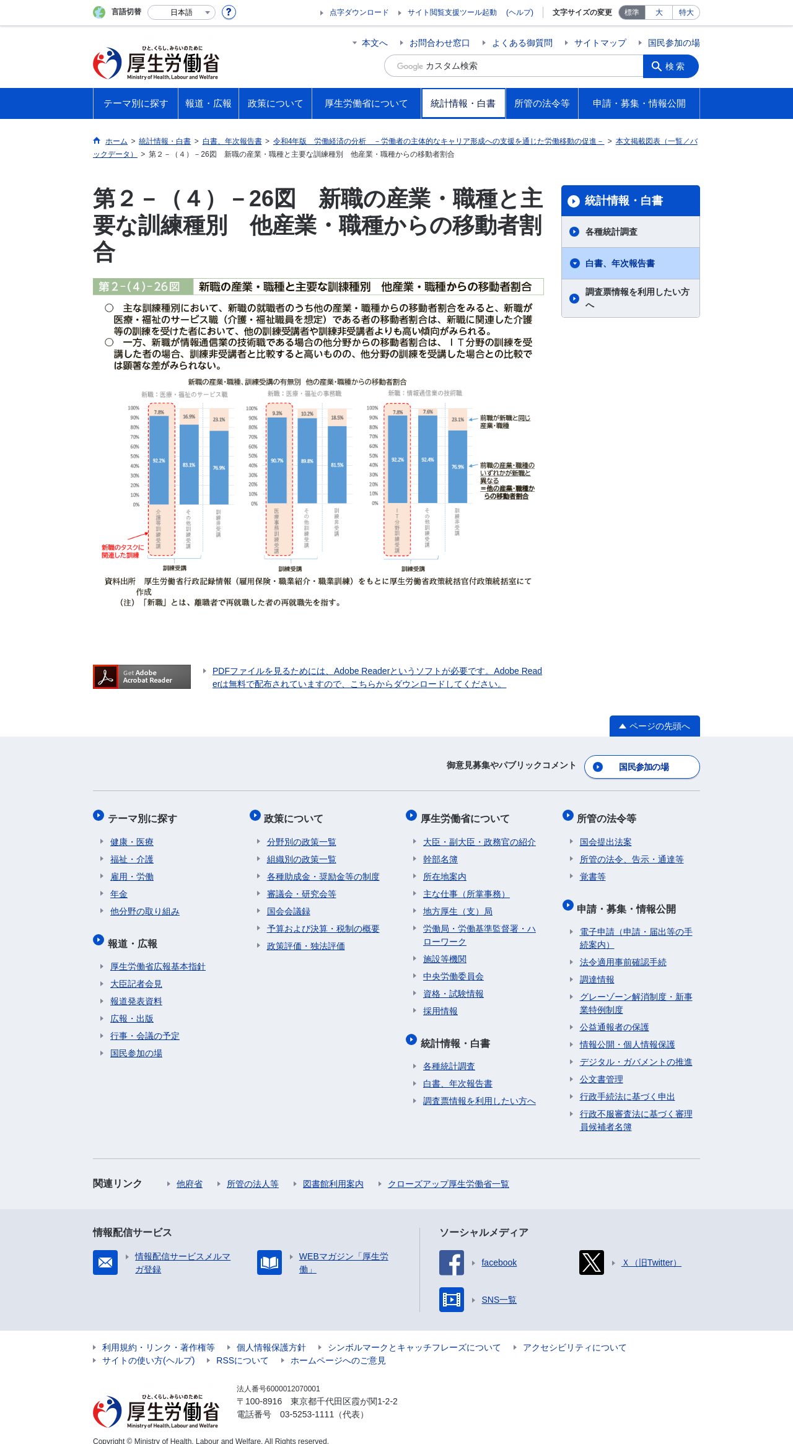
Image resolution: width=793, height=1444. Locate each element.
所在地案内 (445, 868)
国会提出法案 (606, 834)
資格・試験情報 (453, 986)
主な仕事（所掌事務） (466, 886)
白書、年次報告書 (620, 263)
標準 (631, 12)
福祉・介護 (132, 851)
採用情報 (440, 1003)
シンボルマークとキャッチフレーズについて (414, 1334)
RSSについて (242, 1347)
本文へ (375, 42)
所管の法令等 (609, 813)
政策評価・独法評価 (306, 938)
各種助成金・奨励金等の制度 (323, 868)
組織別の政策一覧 (301, 851)
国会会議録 (288, 903)
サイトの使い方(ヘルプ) (148, 1347)
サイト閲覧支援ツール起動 (452, 12)
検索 (677, 66)
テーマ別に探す (145, 813)
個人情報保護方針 (271, 1334)
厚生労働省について (467, 813)
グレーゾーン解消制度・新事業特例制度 (636, 989)
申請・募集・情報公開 (629, 897)
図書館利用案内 (333, 1170)
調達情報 (597, 966)
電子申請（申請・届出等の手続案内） (636, 924)
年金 (119, 886)
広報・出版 (132, 1005)
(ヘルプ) (519, 12)
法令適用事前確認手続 (623, 948)
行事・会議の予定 (145, 1022)
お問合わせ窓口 (440, 42)
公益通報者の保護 (614, 1013)
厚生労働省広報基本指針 (158, 953)
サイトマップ (600, 42)
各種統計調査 (611, 232)
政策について (296, 813)
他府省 (190, 1170)
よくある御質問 (522, 42)
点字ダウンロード (359, 12)
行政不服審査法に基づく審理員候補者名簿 (636, 1106)
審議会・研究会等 (301, 886)
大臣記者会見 (136, 970)
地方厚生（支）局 (458, 903)
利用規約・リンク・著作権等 (158, 1334)
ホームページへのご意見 (338, 1347)
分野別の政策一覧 (301, 834)
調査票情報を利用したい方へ (637, 298)
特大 (686, 12)
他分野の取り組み (145, 903)
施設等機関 (445, 951)
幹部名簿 (440, 851)
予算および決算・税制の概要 (323, 920)
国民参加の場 (674, 42)
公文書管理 (601, 1065)
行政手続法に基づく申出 (627, 1083)
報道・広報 (135, 932)
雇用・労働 (132, 868)
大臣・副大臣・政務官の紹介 (479, 834)
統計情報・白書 (624, 201)
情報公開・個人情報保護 (627, 1031)
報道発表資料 (136, 987)
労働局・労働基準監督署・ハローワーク (479, 927)
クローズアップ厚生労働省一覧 (448, 1170)
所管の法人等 (253, 1170)
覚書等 (593, 868)
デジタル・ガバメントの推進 (636, 1048)
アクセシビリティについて (575, 1334)
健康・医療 (132, 834)
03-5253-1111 (307, 1401)
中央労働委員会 (453, 968)
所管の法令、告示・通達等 (632, 851)
